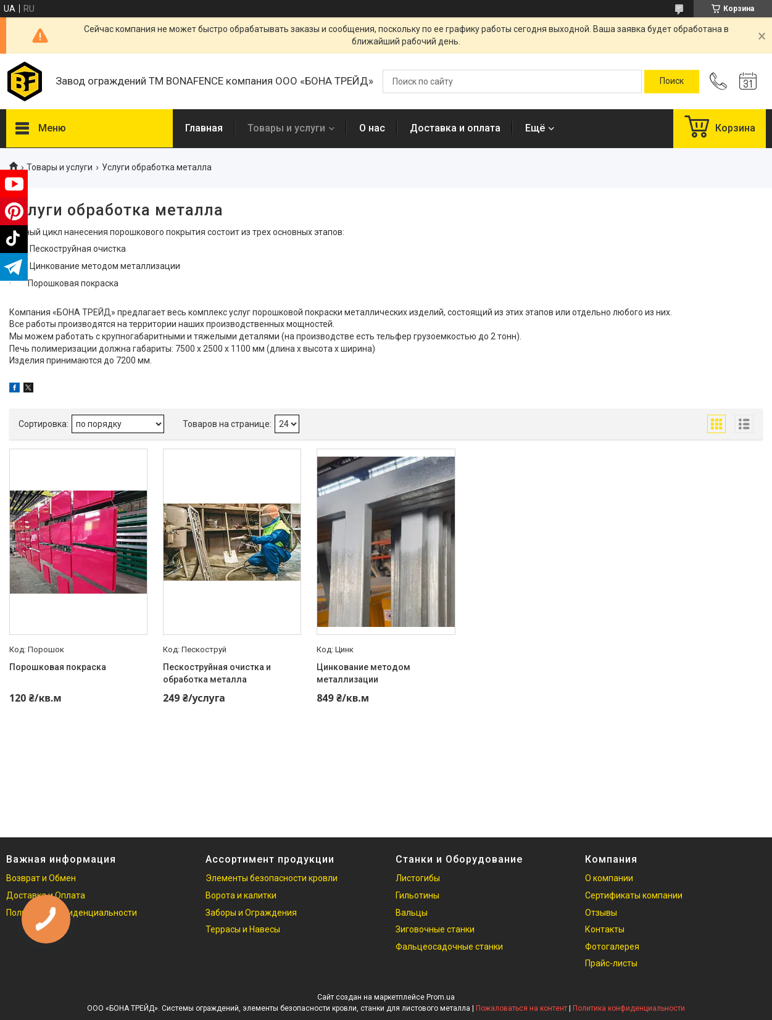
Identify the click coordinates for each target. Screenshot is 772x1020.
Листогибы (418, 878)
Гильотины (417, 895)
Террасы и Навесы (242, 929)
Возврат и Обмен (41, 878)
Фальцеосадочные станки (449, 947)
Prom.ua (440, 997)
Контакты (605, 929)
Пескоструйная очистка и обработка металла (217, 673)
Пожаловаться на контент (521, 1008)
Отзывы (601, 913)
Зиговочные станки (435, 929)
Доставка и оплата (455, 128)
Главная (204, 128)
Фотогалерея (612, 947)
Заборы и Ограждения (251, 913)
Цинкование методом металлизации (363, 673)
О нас (372, 128)
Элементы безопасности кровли (271, 878)
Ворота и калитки (240, 895)
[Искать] (671, 81)
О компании (609, 878)
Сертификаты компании (634, 895)
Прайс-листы (611, 963)
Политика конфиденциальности (629, 1008)
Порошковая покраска (57, 667)
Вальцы (412, 913)
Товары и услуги (286, 128)
